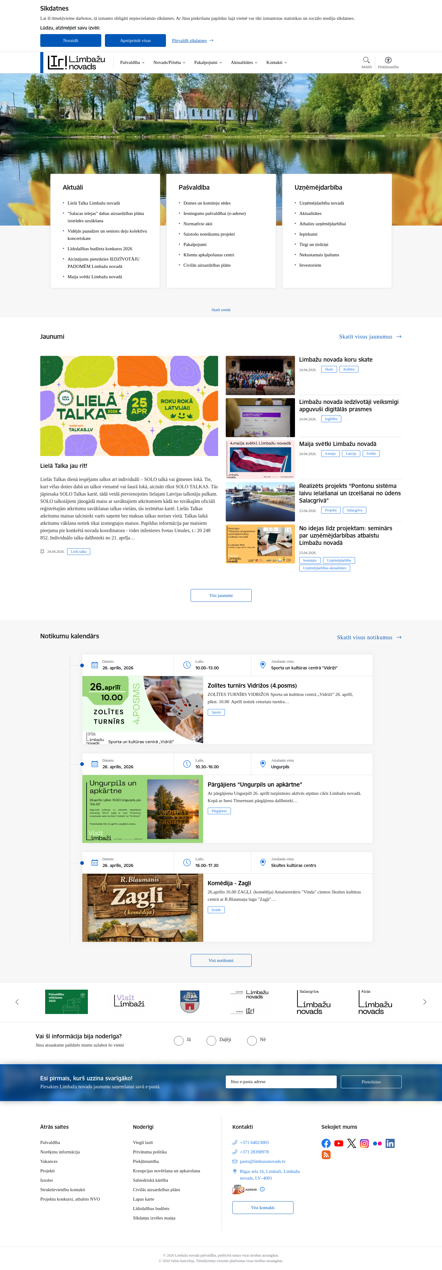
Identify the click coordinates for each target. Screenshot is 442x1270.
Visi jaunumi (221, 595)
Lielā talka (79, 551)
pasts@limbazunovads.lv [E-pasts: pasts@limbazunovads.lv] (263, 1161)
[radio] (182, 1039)
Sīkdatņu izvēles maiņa (154, 1218)
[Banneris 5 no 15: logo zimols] (313, 1001)
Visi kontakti (263, 1207)
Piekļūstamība (146, 1161)
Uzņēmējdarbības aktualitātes (325, 568)
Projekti (331, 510)
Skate (329, 369)
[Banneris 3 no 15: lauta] (190, 1001)
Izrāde (216, 910)
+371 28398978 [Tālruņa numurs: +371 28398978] (254, 1151)
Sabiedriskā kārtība (150, 1180)
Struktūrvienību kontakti (62, 1189)
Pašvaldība (50, 1142)
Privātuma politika (150, 1151)
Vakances (49, 1161)
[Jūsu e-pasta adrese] (281, 1081)
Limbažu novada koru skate (337, 359)
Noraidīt (70, 40)
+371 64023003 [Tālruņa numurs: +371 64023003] (254, 1142)
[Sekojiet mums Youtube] (338, 1143)
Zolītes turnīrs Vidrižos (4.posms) (252, 685)
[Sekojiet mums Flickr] (377, 1143)
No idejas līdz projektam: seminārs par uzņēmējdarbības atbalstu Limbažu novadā (345, 535)
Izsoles (46, 1180)
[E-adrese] (244, 1189)
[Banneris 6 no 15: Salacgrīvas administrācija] (375, 1001)
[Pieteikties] (371, 1081)
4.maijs (330, 453)
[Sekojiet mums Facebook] (326, 1143)
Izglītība (331, 419)
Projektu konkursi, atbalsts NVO (70, 1199)
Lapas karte (143, 1199)
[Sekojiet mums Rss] (326, 1154)
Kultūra (349, 369)
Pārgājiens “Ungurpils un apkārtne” (255, 784)
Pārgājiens (219, 811)
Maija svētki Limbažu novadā (337, 443)
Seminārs (310, 560)
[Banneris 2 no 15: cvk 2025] (128, 1001)
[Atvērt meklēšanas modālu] (366, 63)
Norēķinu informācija (60, 1151)
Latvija (351, 453)
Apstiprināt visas (135, 40)
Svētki (371, 453)
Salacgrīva (354, 510)
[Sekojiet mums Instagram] (364, 1143)
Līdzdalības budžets (151, 1208)
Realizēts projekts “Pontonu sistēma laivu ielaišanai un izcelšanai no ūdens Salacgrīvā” (350, 493)
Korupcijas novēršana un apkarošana (166, 1170)
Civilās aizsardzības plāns (156, 1189)
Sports (216, 712)
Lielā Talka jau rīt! (64, 465)
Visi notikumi (220, 960)
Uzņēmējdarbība (339, 560)
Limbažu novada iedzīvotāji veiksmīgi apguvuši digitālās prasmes (349, 405)
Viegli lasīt (143, 1142)
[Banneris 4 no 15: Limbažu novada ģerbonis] (252, 1001)
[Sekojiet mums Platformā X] (351, 1143)
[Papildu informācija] (262, 1189)
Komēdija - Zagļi (229, 883)
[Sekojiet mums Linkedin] (390, 1143)
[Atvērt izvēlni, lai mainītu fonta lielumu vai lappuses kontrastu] (388, 63)
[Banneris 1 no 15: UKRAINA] (66, 1001)
